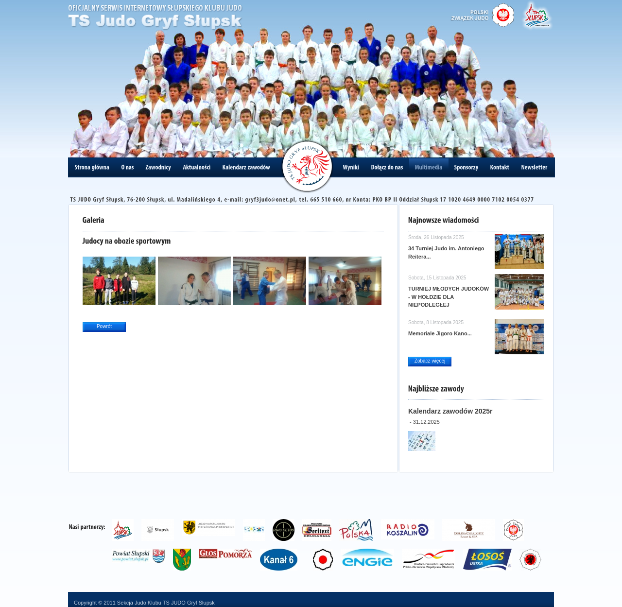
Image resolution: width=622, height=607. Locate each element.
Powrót (104, 326)
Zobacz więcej (430, 361)
